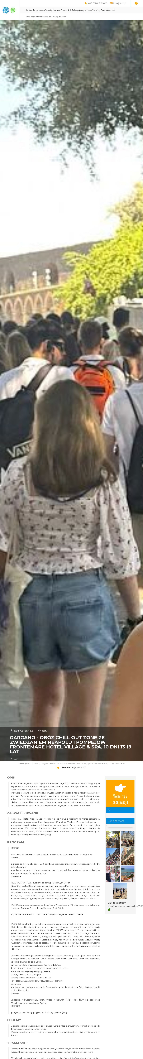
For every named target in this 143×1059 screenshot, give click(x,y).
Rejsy (131, 10)
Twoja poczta (66, 10)
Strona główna (25, 764)
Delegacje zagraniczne (110, 10)
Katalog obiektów (96, 17)
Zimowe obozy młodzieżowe (75, 17)
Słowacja (84, 10)
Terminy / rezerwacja (120, 793)
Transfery (124, 10)
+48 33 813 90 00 (98, 3)
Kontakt (56, 10)
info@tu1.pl (119, 3)
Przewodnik (94, 10)
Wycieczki (57, 17)
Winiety (76, 10)
